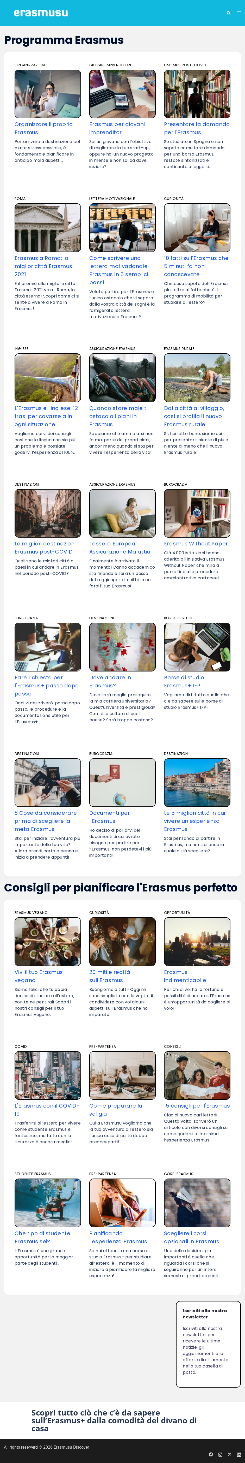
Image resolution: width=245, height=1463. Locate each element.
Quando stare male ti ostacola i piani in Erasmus (118, 416)
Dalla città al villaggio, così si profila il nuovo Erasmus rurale (194, 416)
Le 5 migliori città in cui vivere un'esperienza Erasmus (194, 821)
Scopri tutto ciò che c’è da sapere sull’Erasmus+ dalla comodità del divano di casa (114, 1420)
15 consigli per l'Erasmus (197, 1105)
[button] (123, 1420)
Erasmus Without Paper (196, 543)
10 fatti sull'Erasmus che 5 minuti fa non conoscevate (196, 266)
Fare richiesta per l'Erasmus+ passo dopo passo (47, 685)
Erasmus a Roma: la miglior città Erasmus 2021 (43, 266)
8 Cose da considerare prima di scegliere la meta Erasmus (46, 821)
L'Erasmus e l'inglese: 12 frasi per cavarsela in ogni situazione (46, 416)
